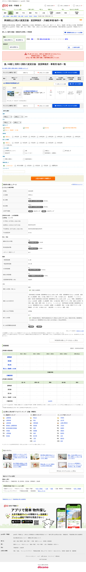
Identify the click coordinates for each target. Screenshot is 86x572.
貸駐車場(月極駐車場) (70, 127)
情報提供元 (65, 534)
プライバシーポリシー (31, 556)
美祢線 (8, 436)
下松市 (62, 425)
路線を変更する (8, 40)
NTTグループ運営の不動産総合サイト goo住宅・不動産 (15, 1)
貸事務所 (7, 127)
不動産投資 (49, 544)
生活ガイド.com (80, 330)
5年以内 (33, 136)
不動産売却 (15, 547)
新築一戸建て (33, 544)
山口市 (62, 420)
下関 (34, 438)
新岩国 (35, 425)
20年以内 (59, 136)
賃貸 (52, 488)
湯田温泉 (35, 423)
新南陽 (35, 430)
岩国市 (62, 428)
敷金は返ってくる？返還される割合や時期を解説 (47, 464)
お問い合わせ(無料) (75, 84)
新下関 (35, 436)
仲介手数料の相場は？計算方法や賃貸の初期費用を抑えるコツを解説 (20, 465)
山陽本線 (8, 417)
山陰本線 (8, 423)
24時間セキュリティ (10, 150)
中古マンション (25, 544)
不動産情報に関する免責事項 (19, 499)
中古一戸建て (39, 488)
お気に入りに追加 (43, 72)
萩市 (62, 441)
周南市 (62, 430)
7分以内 (33, 142)
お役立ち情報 (4, 550)
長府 (34, 433)
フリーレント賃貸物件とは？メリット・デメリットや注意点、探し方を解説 (75, 465)
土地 (47, 488)
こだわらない (9, 165)
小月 (34, 441)
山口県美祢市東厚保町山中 (11, 83)
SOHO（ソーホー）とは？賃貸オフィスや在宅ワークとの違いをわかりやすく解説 (20, 457)
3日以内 (37, 165)
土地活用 (22, 547)
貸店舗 (27, 127)
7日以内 (46, 165)
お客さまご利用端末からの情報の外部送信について (36, 534)
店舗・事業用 (20, 541)
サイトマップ (51, 556)
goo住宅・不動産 (5, 534)
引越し (18, 551)
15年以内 (50, 136)
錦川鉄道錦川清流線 (11, 428)
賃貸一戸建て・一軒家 (29, 541)
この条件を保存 (76, 47)
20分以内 (59, 142)
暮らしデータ (41, 491)
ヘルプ (38, 556)
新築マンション (16, 544)
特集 (14, 551)
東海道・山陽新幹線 (11, 425)
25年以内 (68, 136)
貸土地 (47, 127)
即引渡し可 (68, 150)
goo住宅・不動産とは (18, 534)
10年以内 (41, 136)
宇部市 (62, 417)
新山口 (35, 417)
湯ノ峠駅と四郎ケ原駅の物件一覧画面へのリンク (15, 68)
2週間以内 (55, 165)
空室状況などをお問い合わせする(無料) (66, 72)
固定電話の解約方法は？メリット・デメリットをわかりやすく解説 (47, 456)
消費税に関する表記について (34, 537)
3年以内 (25, 136)
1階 (26, 150)
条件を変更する (14, 47)
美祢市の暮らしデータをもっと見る (67, 340)
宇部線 (8, 430)
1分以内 (16, 142)
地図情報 (74, 551)
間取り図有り (8, 159)
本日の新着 (20, 165)
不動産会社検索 (36, 551)
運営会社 (58, 556)
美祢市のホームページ (77, 184)
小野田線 (8, 433)
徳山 (34, 420)
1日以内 (29, 165)
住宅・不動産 (77, 488)
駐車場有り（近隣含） (51, 153)
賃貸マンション (38, 541)
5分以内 (25, 142)
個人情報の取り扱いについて (20, 537)
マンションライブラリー (26, 551)
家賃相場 (49, 541)
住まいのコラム (57, 551)
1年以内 (16, 136)
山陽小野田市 (64, 423)
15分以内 (50, 142)
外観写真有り (28, 159)
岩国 (34, 428)
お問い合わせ (44, 556)
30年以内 (77, 136)
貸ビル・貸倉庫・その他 (11, 130)
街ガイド (50, 551)
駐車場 (44, 541)
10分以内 (41, 142)
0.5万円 (50, 401)
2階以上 (47, 150)
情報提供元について (7, 499)
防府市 (62, 433)
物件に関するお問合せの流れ (55, 534)
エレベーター (28, 153)
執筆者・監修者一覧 (66, 551)
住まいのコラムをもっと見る (67, 471)
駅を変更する (19, 40)
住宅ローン (56, 544)
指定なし (8, 136)
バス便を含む (8, 145)
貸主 (26, 116)
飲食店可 (7, 153)
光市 (62, 436)
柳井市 (62, 438)
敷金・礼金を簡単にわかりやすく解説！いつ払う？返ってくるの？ (75, 456)
